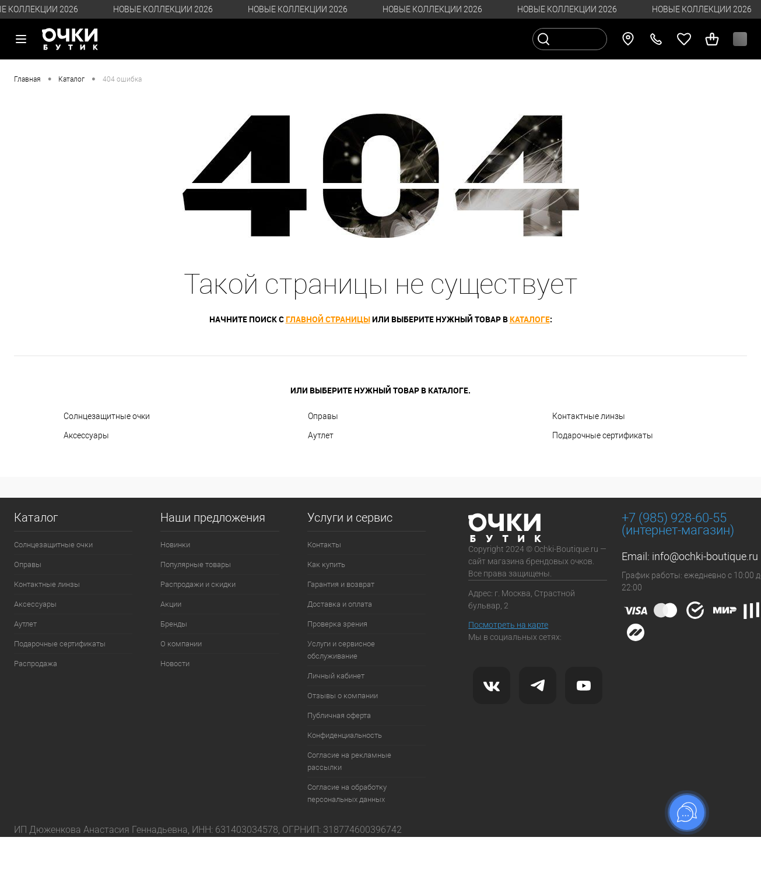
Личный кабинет (335, 675)
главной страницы (328, 319)
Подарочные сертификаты (602, 435)
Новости (175, 663)
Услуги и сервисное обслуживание (341, 649)
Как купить (326, 564)
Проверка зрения (337, 624)
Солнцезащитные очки (107, 416)
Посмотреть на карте (508, 624)
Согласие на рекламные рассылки (349, 761)
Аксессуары (86, 435)
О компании (181, 643)
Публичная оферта (339, 715)
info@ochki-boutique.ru (705, 556)
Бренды (173, 624)
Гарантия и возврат (340, 584)
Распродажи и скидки (198, 584)
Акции (170, 604)
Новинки (175, 544)
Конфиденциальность (344, 735)
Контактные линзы (588, 416)
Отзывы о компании (342, 695)
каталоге (530, 319)
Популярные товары (195, 564)
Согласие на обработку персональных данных (347, 793)
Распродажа (35, 663)
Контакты (324, 544)
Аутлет (321, 435)
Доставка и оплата (339, 604)
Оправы (323, 416)
